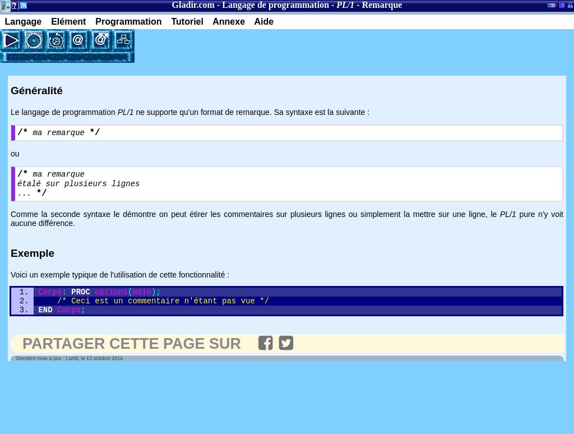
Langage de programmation (275, 5)
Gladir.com (193, 5)
